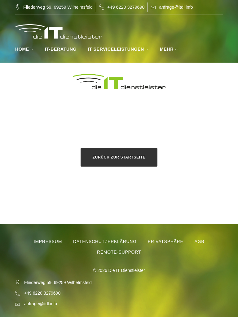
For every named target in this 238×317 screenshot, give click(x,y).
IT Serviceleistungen (116, 49)
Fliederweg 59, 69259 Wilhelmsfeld (58, 7)
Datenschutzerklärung (105, 241)
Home (22, 49)
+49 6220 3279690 (125, 7)
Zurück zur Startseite (119, 157)
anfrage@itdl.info (176, 7)
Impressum (48, 241)
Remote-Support (119, 252)
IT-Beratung (61, 49)
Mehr (167, 49)
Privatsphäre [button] (165, 241)
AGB (199, 241)
